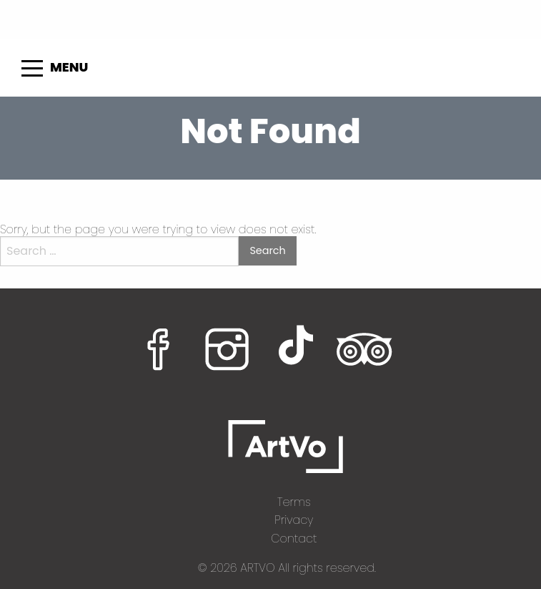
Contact (294, 538)
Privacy (293, 520)
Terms (294, 502)
